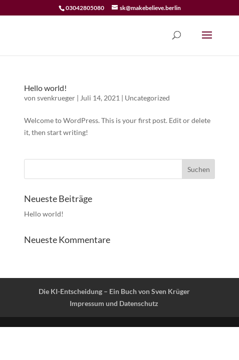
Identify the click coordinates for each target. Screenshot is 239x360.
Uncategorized (147, 98)
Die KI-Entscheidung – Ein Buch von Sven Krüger (114, 291)
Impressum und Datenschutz (114, 303)
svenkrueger (56, 98)
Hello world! (45, 87)
